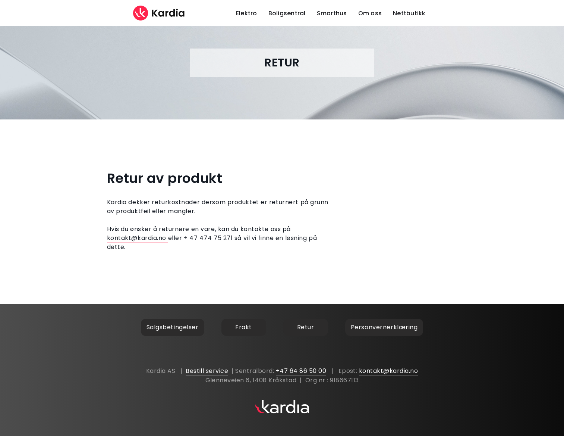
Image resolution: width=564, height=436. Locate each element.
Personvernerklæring (384, 327)
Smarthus (332, 13)
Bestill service (207, 371)
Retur (305, 327)
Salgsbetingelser (172, 327)
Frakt (243, 327)
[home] (159, 13)
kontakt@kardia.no (137, 238)
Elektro (246, 13)
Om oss (370, 13)
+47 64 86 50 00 (301, 371)
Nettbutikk (409, 13)
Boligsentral (287, 13)
